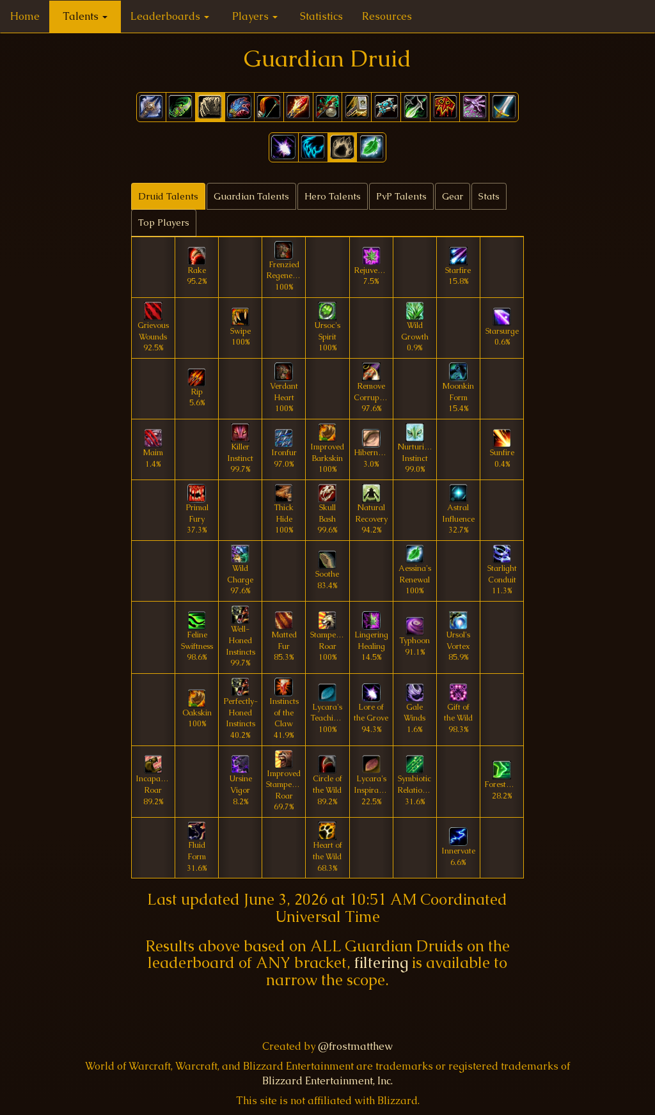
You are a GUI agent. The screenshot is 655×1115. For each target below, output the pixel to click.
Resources (387, 16)
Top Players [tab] (163, 222)
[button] (284, 147)
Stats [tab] (489, 196)
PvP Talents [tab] (401, 196)
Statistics (321, 16)
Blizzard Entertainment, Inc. (327, 1081)
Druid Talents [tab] (168, 196)
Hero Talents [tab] (332, 196)
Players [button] (255, 16)
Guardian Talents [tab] (251, 196)
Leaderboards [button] (169, 16)
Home (25, 16)
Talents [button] (85, 16)
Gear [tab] (452, 196)
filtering (381, 962)
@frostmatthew (355, 1046)
